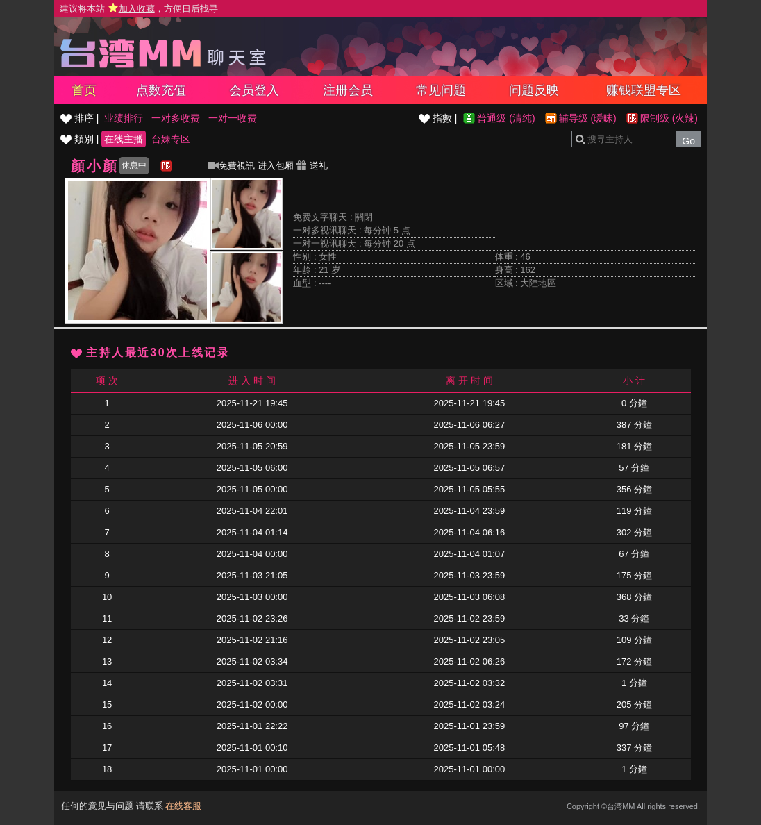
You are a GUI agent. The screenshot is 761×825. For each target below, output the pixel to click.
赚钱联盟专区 (643, 90)
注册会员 (348, 90)
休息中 (134, 165)
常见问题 (441, 90)
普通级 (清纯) (506, 118)
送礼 (312, 165)
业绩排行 (123, 118)
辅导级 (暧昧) (588, 118)
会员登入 (254, 90)
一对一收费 (232, 118)
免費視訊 (231, 165)
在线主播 (123, 138)
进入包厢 (276, 165)
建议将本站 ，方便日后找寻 (139, 8)
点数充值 (161, 90)
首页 (84, 90)
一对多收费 (175, 118)
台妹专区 (170, 138)
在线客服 (183, 806)
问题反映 (534, 90)
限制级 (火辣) (669, 118)
